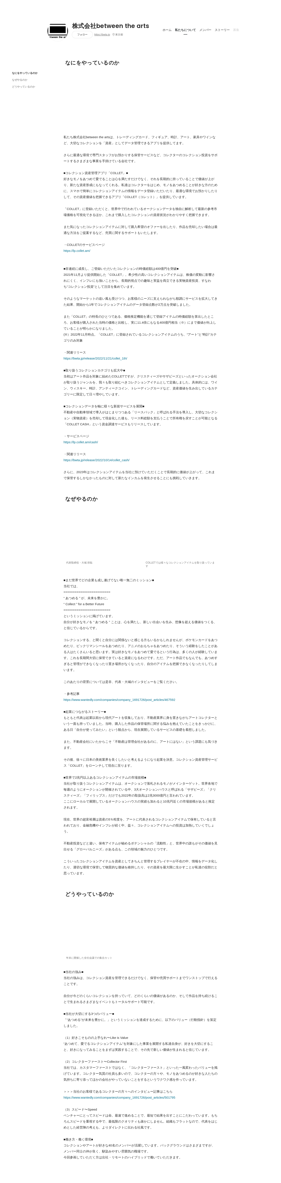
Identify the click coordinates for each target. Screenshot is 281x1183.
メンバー (205, 29)
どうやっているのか (23, 86)
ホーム (167, 29)
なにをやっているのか (25, 73)
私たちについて (185, 29)
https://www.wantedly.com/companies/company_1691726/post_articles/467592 (119, 700)
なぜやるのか (19, 80)
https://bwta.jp (102, 34)
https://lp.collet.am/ (77, 250)
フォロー (82, 34)
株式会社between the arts (110, 26)
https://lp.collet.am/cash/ (81, 442)
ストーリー (222, 29)
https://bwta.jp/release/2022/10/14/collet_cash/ (97, 460)
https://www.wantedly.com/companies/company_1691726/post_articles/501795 (119, 1097)
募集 (236, 29)
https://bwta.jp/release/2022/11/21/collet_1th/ (95, 358)
